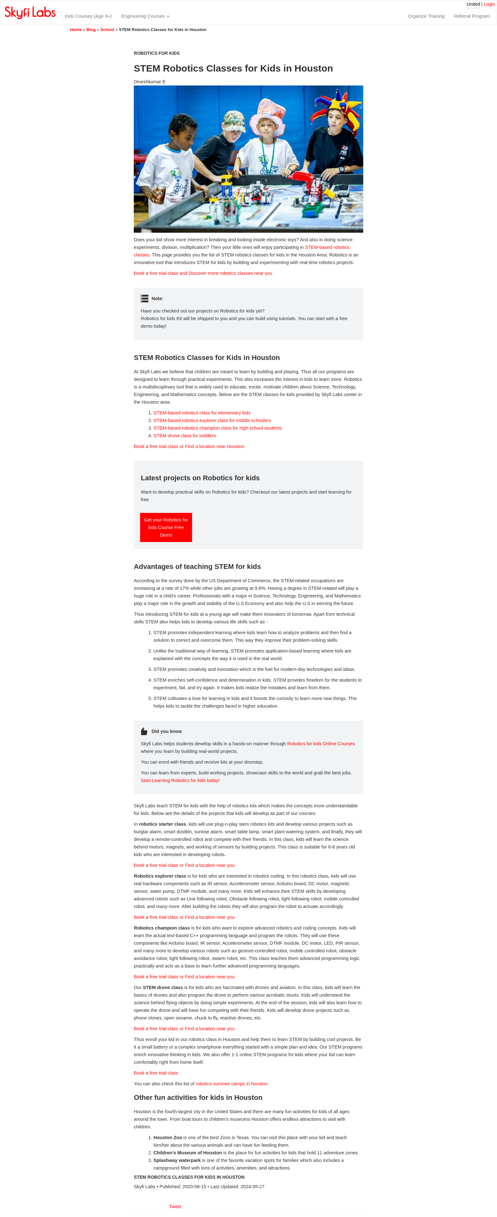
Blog (91, 29)
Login (489, 4)
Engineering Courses (145, 16)
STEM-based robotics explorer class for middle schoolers (212, 420)
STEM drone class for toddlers (184, 435)
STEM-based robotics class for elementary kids (201, 412)
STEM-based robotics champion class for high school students (217, 428)
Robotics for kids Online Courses (321, 743)
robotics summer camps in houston (232, 1083)
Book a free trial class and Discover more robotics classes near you (203, 273)
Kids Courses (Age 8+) (88, 16)
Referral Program (472, 16)
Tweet (175, 1206)
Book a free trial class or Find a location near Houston (189, 446)
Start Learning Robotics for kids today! (180, 780)
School (107, 29)
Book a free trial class (156, 1072)
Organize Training (426, 16)
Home (76, 29)
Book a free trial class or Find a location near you (184, 865)
